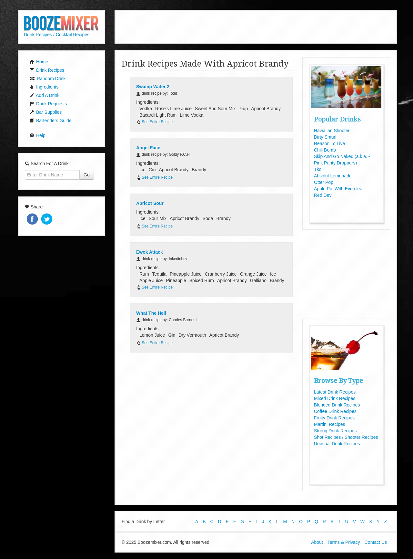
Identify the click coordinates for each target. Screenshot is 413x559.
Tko (317, 169)
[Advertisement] (255, 25)
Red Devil (324, 195)
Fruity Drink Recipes (334, 417)
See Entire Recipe (154, 122)
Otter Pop (323, 182)
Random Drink (47, 78)
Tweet (47, 219)
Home (39, 61)
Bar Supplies (46, 112)
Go (87, 174)
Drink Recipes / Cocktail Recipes (56, 34)
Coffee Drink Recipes (335, 411)
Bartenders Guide (51, 120)
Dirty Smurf (325, 137)
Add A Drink (44, 95)
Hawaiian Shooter (332, 130)
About (317, 542)
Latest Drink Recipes (335, 392)
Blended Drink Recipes (337, 404)
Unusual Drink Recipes (337, 443)
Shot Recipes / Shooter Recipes (346, 437)
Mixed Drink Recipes (334, 398)
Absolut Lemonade (333, 175)
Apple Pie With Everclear (339, 188)
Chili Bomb (325, 150)
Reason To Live (329, 143)
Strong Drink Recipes (335, 430)
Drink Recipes (47, 70)
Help (37, 135)
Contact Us (376, 542)
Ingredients (44, 87)
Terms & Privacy (343, 542)
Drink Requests (48, 103)
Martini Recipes (329, 424)
